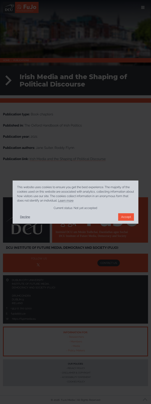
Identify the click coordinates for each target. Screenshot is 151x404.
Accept (126, 217)
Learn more (65, 200)
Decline (25, 217)
